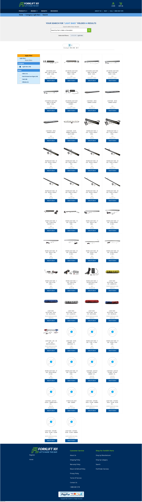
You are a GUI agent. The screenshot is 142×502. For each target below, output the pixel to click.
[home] (29, 4)
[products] (25, 11)
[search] (89, 30)
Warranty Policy (75, 464)
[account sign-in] (113, 4)
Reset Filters (28, 60)
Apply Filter (28, 55)
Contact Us (73, 483)
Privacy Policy (74, 473)
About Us (73, 455)
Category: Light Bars (33, 15)
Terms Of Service (76, 478)
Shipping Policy (75, 460)
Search (45, 15)
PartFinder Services (102, 469)
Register (32, 455)
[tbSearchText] (69, 30)
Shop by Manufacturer (103, 455)
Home (21, 15)
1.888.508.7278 (75, 487)
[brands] (36, 11)
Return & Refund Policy (77, 469)
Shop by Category (102, 460)
